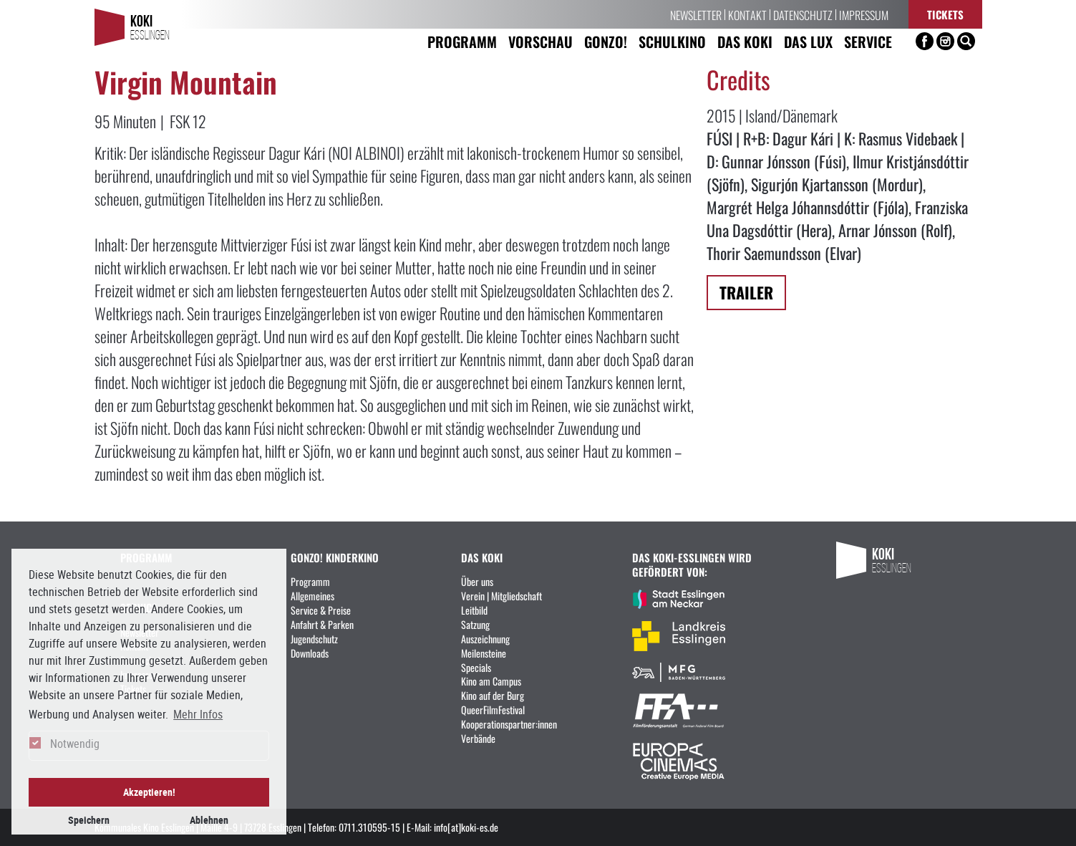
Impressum (863, 14)
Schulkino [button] (672, 41)
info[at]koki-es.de (466, 827)
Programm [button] (462, 41)
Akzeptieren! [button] (149, 792)
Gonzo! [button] (605, 41)
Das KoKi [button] (744, 41)
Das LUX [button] (808, 41)
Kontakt (747, 14)
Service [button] (868, 41)
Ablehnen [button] (209, 820)
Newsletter (696, 14)
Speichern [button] (89, 820)
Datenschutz (803, 14)
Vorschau (540, 41)
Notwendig (75, 743)
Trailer (746, 292)
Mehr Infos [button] (198, 714)
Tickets (945, 14)
